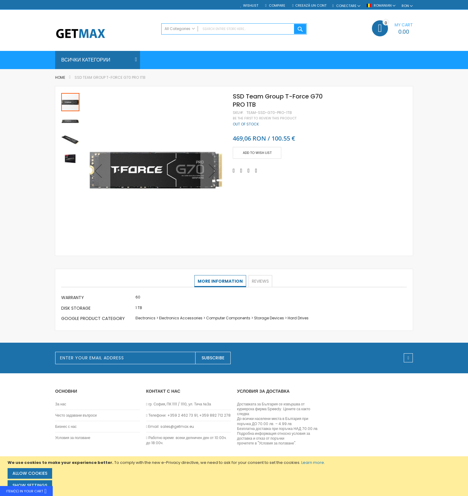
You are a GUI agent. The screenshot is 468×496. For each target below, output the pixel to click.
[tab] (220, 281)
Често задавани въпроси (76, 415)
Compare (276, 5)
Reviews (260, 281)
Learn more (312, 462)
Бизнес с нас (66, 426)
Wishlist (250, 5)
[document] (235, 476)
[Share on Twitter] (241, 170)
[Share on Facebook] (234, 170)
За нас (60, 404)
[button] (98, 171)
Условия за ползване (72, 437)
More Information (220, 281)
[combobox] (234, 29)
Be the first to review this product (264, 118)
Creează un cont (310, 5)
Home (60, 77)
